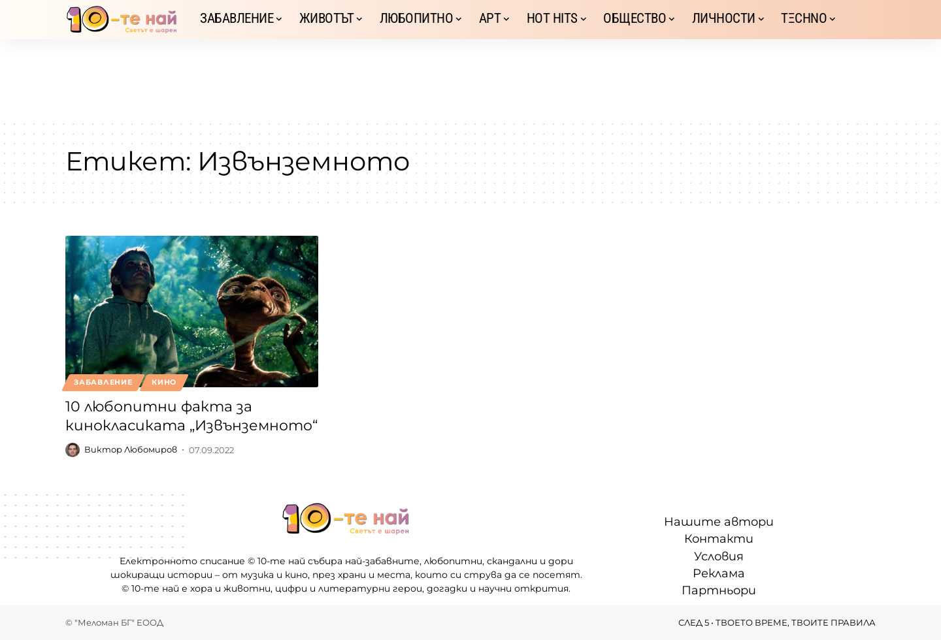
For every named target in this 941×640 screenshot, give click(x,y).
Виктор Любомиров (130, 450)
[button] (865, 19)
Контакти (718, 539)
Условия (719, 556)
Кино (164, 382)
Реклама (719, 573)
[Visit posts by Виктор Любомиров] (72, 450)
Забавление (103, 382)
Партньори (719, 590)
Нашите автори (719, 522)
